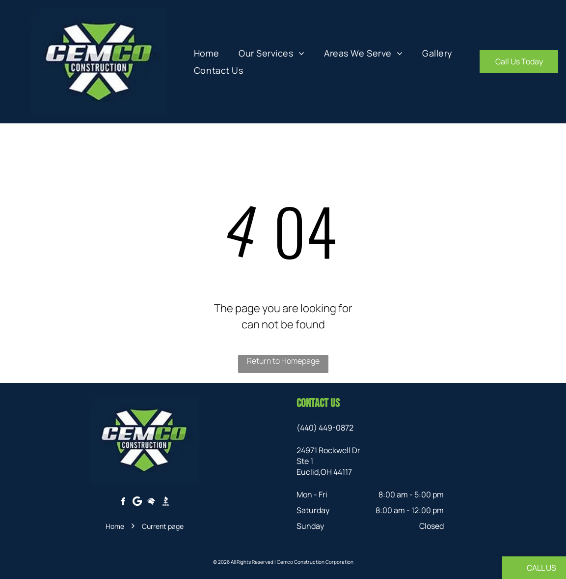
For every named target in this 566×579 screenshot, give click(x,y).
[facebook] (123, 502)
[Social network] (152, 502)
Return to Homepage (283, 360)
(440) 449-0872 (324, 427)
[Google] (137, 502)
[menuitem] (206, 52)
